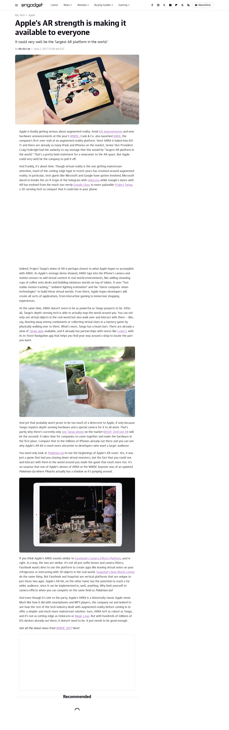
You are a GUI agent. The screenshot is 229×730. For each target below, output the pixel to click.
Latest (54, 5)
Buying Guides (102, 5)
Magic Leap (82, 616)
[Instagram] (158, 5)
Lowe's (122, 331)
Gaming (122, 5)
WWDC (74, 136)
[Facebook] (152, 5)
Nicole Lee (24, 49)
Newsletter (203, 5)
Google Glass (81, 185)
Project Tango (123, 185)
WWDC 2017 (64, 628)
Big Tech (20, 15)
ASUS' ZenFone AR (116, 432)
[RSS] (188, 5)
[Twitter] (164, 5)
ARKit (117, 136)
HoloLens (94, 180)
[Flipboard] (176, 5)
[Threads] (182, 5)
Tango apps (36, 331)
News (67, 5)
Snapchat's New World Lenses (115, 572)
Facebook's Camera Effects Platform (98, 558)
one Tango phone (73, 432)
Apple (31, 15)
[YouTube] (170, 5)
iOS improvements (110, 131)
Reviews (82, 5)
